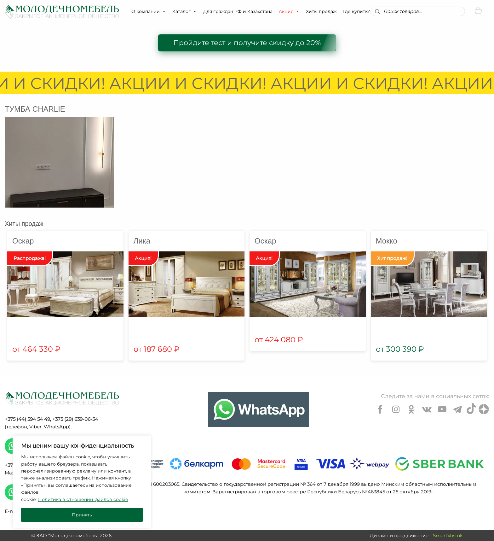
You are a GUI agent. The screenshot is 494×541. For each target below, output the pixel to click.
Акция (289, 11)
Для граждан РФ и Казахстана (238, 11)
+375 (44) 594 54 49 (27, 419)
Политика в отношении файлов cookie (83, 499)
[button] (164, 11)
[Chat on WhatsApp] (258, 409)
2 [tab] (65, 319)
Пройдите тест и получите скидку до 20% (247, 42)
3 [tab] (75, 319)
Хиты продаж (321, 11)
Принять (82, 515)
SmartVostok (448, 535)
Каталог (184, 11)
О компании (148, 11)
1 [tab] (56, 319)
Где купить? (356, 11)
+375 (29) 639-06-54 (75, 419)
